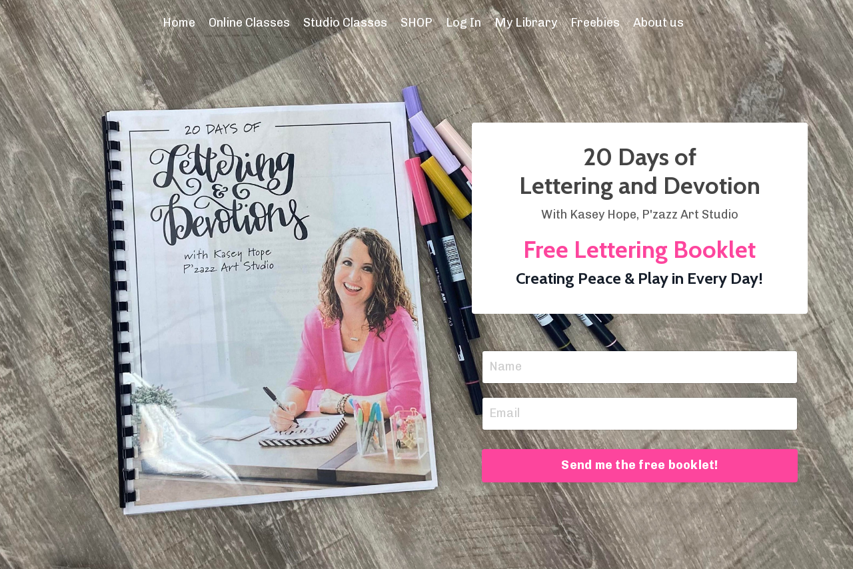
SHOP (416, 22)
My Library (525, 22)
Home (179, 22)
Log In (463, 22)
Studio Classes (345, 22)
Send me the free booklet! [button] (639, 465)
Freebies (595, 22)
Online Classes (249, 22)
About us (658, 22)
